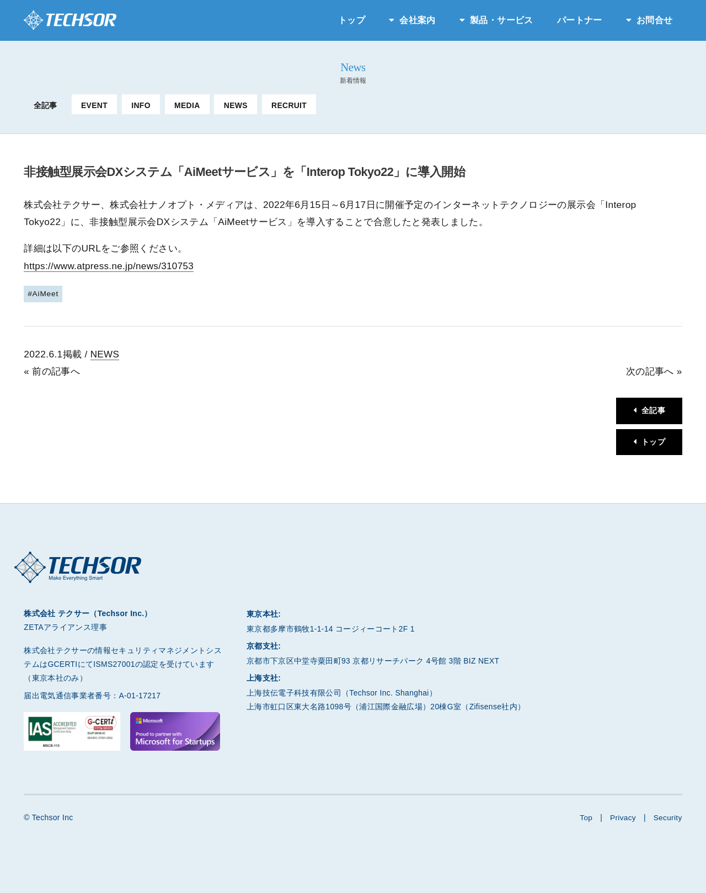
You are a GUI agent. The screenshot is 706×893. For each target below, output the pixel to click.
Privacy (622, 816)
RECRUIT (289, 105)
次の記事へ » (654, 370)
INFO (141, 105)
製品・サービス (501, 20)
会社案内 (417, 20)
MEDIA (187, 105)
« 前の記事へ (52, 370)
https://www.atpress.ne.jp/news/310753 (110, 265)
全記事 (45, 105)
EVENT (94, 105)
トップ (351, 20)
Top (585, 816)
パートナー (579, 20)
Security (667, 816)
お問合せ (654, 20)
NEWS (236, 105)
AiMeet (46, 292)
